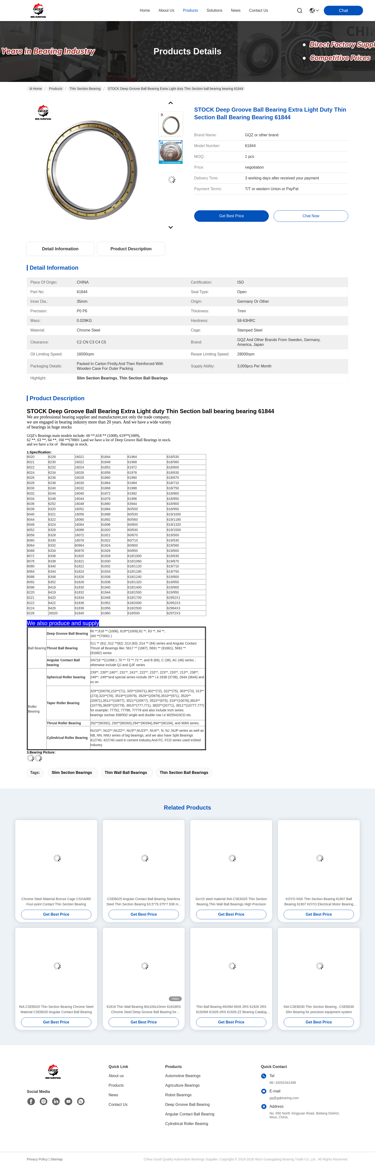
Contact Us (118, 1104)
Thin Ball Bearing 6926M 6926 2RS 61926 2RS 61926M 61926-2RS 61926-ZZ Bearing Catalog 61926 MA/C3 (231, 1010)
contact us (258, 10)
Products (55, 89)
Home (145, 10)
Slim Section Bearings (72, 773)
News (113, 1095)
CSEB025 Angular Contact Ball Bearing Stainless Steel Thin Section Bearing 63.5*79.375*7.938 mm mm (143, 902)
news (236, 10)
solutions (214, 10)
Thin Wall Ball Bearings (126, 773)
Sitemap (56, 1159)
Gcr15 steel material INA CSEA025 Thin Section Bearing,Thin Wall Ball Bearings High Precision (231, 901)
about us (166, 10)
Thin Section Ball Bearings (184, 773)
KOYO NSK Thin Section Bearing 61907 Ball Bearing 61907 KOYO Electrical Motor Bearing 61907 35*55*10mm (318, 902)
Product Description (131, 248)
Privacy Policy (37, 1159)
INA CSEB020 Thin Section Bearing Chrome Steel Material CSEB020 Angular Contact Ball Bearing (56, 1009)
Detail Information (60, 248)
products (190, 10)
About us (116, 1076)
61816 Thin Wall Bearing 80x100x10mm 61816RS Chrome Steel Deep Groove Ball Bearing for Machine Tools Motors (144, 1010)
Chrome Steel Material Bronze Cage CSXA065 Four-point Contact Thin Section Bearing (56, 901)
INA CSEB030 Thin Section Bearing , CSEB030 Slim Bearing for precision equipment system (319, 1009)
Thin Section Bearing (85, 89)
